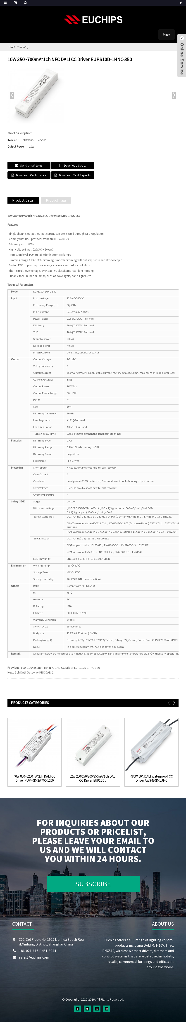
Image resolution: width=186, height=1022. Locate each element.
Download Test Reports (75, 175)
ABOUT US (163, 924)
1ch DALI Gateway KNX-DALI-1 (34, 672)
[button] (174, 95)
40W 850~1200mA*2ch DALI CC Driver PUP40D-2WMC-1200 (34, 778)
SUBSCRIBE (93, 883)
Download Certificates (31, 175)
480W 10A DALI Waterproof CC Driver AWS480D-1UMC (151, 778)
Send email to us (31, 165)
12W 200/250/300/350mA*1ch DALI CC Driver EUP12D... (92, 778)
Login (166, 34)
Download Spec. (75, 165)
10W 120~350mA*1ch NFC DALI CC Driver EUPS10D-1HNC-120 (60, 668)
